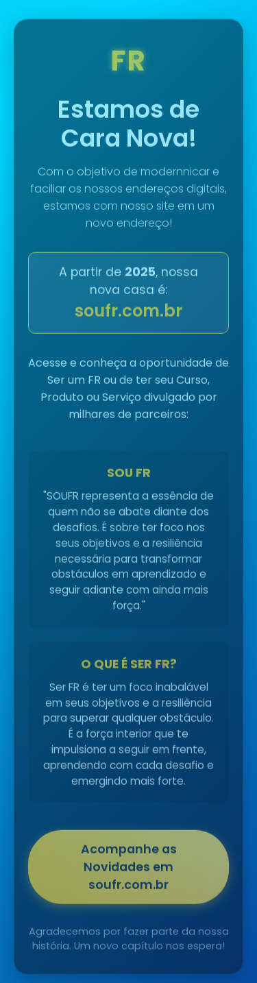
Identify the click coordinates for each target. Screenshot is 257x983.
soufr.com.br (128, 312)
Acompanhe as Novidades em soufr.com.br (129, 868)
